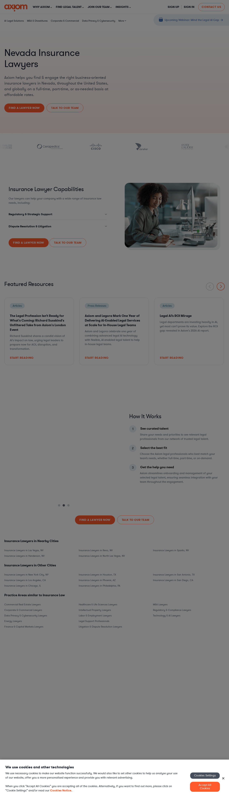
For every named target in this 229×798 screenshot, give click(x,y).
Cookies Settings (205, 775)
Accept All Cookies (205, 786)
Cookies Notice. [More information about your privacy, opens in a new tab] (61, 790)
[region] (114, 779)
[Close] (223, 778)
